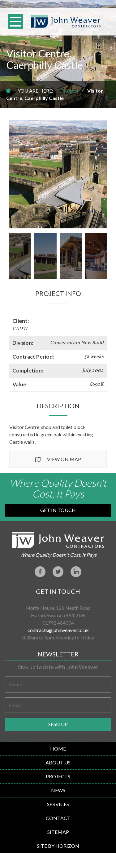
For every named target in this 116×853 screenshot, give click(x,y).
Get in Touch (58, 510)
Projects (69, 91)
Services (58, 804)
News (58, 790)
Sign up (58, 724)
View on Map (64, 459)
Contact (58, 818)
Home (58, 748)
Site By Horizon (58, 846)
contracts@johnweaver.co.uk (58, 630)
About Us (58, 762)
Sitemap (58, 832)
